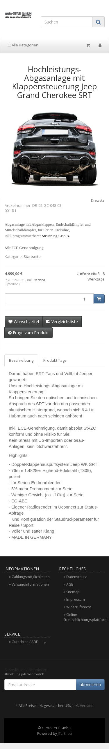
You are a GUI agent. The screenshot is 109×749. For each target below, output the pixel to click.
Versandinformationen (30, 584)
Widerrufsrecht (78, 607)
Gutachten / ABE (31, 641)
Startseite (32, 256)
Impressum (75, 599)
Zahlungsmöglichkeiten (31, 576)
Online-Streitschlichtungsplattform (84, 617)
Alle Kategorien (23, 45)
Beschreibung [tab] (21, 360)
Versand (39, 280)
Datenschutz (76, 576)
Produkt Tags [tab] (55, 360)
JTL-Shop (65, 733)
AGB (70, 584)
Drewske (98, 200)
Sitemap (73, 591)
